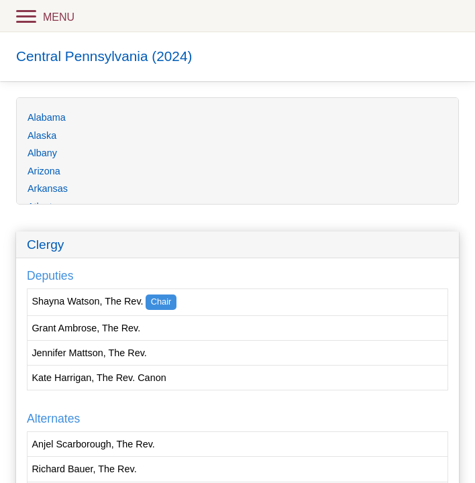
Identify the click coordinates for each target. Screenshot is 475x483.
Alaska (42, 135)
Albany (42, 153)
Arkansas (48, 188)
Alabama (47, 117)
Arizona (44, 171)
